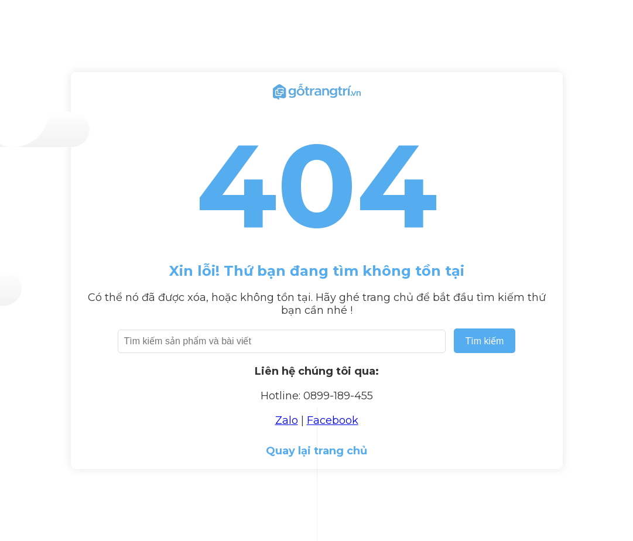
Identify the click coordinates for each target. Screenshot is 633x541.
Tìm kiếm (485, 341)
